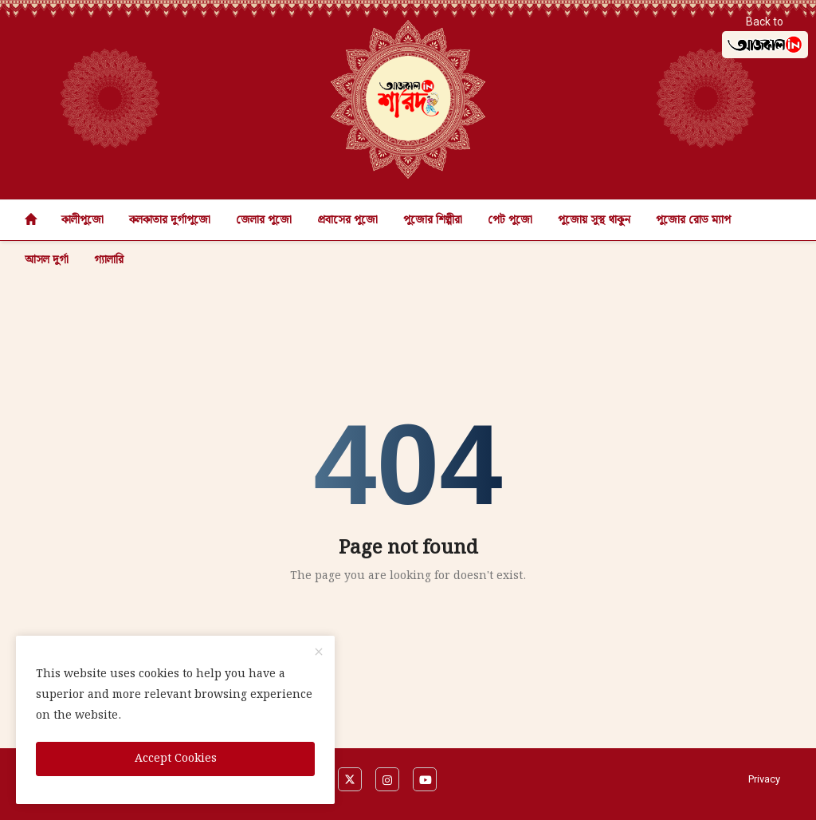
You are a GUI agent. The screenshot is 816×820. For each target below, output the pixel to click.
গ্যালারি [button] (109, 260)
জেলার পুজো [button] (264, 220)
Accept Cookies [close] (176, 758)
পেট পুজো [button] (510, 220)
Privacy (764, 779)
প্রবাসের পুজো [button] (347, 220)
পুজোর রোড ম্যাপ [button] (693, 220)
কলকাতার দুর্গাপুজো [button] (169, 220)
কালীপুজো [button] (82, 220)
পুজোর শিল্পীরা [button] (432, 220)
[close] (319, 653)
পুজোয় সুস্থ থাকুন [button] (594, 220)
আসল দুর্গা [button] (47, 260)
